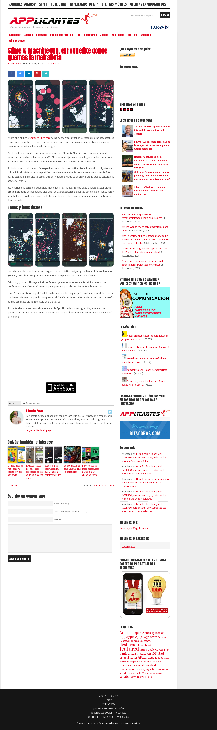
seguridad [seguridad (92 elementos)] (150, 669)
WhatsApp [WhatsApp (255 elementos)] (127, 676)
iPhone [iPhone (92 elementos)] (123, 657)
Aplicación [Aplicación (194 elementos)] (157, 633)
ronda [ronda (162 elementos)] (141, 665)
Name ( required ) (61, 504)
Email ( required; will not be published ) (70, 511)
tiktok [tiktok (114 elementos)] (132, 672)
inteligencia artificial (61, 35)
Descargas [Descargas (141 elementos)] (145, 641)
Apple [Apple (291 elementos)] (130, 637)
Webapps (146, 35)
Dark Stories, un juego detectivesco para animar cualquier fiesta (90, 470)
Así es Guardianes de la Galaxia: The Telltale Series (72, 468)
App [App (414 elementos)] (123, 636)
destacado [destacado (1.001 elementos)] (129, 644)
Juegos (104, 35)
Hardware (41, 35)
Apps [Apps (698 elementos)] (139, 636)
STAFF (43, 4)
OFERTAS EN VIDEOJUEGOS (148, 4)
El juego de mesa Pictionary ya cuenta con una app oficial (15, 470)
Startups (132, 35)
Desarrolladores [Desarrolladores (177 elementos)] (129, 641)
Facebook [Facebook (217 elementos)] (145, 645)
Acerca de (14, 403)
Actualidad (15, 35)
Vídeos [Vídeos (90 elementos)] (159, 673)
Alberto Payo (14, 63)
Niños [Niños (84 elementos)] (160, 661)
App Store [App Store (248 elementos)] (150, 637)
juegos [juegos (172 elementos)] (159, 657)
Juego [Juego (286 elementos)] (150, 657)
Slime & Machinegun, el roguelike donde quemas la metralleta (57, 54)
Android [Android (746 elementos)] (127, 632)
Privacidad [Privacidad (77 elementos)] (124, 665)
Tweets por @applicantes (134, 528)
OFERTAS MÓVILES (114, 4)
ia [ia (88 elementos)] (120, 653)
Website (57, 519)
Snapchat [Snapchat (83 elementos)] (124, 673)
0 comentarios (53, 63)
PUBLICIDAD (59, 4)
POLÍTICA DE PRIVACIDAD (100, 716)
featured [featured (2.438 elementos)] (129, 648)
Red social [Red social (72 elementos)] (133, 665)
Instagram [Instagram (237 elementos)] (144, 653)
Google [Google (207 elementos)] (150, 650)
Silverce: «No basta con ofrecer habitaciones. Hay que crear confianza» (151, 191)
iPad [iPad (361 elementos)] (160, 653)
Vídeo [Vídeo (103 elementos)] (152, 672)
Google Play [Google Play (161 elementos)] (162, 649)
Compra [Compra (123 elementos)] (162, 637)
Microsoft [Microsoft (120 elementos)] (144, 661)
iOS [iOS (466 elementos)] (154, 653)
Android (28, 35)
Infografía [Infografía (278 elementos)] (129, 653)
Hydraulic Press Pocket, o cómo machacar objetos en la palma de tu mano (34, 471)
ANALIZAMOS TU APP (84, 4)
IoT (78, 35)
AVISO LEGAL (123, 716)
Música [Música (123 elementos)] (153, 661)
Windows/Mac (17, 41)
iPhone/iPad (90, 35)
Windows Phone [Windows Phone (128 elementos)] (143, 676)
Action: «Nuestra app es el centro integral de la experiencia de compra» (152, 130)
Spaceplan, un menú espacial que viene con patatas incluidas (53, 470)
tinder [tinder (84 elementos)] (139, 673)
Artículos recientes (32, 403)
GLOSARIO (121, 712)
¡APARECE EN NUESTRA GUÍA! (108, 708)
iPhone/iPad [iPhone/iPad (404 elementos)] (136, 657)
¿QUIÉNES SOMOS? (22, 4)
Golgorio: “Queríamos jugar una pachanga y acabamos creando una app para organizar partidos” (152, 175)
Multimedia (118, 35)
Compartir (13, 485)
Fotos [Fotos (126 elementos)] (142, 649)
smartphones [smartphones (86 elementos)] (162, 669)
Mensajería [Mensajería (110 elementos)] (132, 661)
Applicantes (128, 546)
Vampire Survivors (39, 137)
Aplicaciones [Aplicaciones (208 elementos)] (142, 633)
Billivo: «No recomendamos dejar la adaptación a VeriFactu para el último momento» (152, 145)
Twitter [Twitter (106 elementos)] (145, 672)
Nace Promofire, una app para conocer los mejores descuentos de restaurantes (145, 482)
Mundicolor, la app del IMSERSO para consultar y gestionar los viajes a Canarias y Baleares (144, 457)
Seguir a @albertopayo (39, 430)
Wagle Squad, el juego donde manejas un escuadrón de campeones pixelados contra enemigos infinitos (145, 239)
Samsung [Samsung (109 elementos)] (140, 669)
